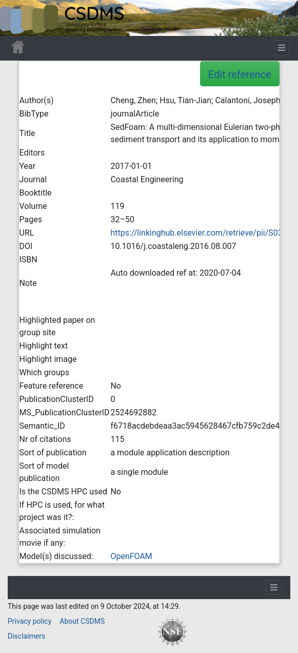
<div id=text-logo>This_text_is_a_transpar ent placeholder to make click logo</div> (16, 18)
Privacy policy (29, 621)
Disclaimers (26, 636)
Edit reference (239, 74)
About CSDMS (82, 621)
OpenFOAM (131, 556)
